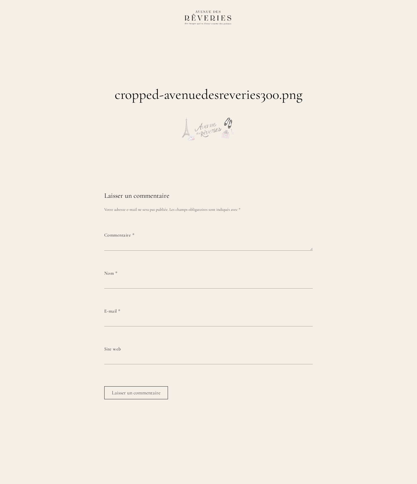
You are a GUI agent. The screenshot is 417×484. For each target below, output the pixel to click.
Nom (110, 273)
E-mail (112, 311)
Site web (112, 349)
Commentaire (119, 235)
